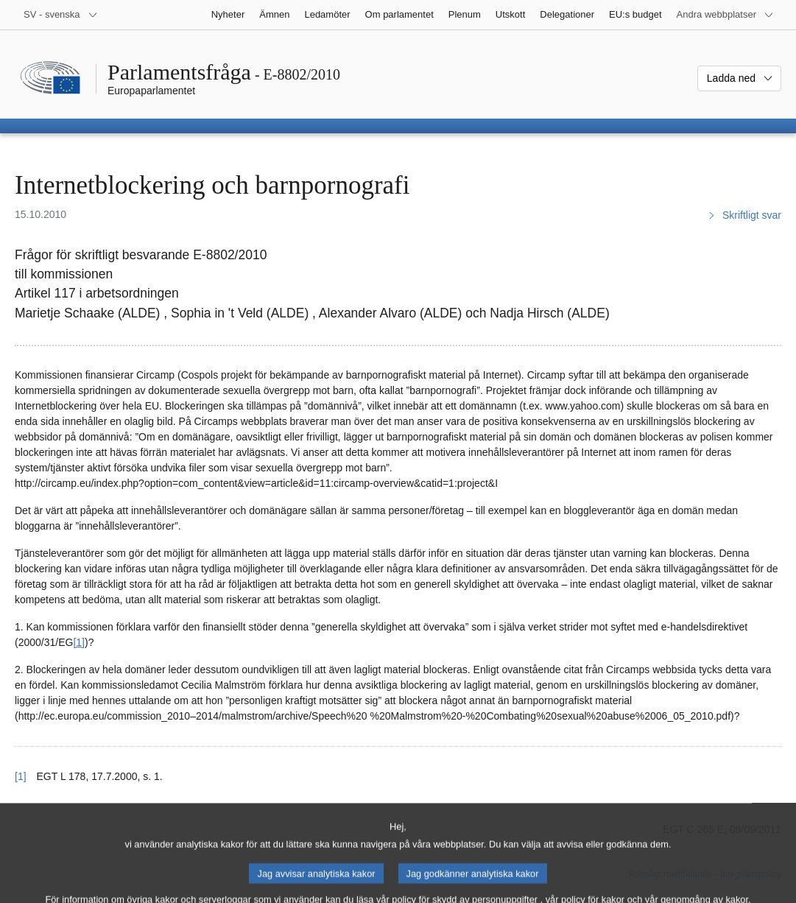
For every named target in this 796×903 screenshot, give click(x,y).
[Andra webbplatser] (725, 14)
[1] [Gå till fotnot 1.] (79, 642)
